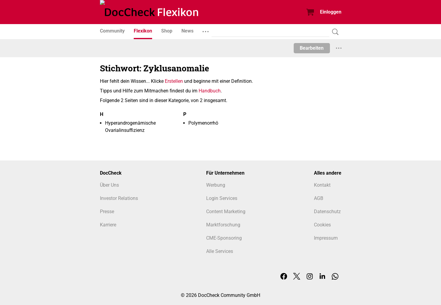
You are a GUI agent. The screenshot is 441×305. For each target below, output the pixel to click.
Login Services (221, 198)
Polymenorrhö (203, 123)
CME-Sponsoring (224, 238)
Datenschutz (327, 211)
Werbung (215, 185)
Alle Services (219, 251)
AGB (318, 198)
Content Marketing (225, 211)
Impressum (326, 238)
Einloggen (330, 12)
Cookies (322, 225)
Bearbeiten (312, 48)
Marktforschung (223, 225)
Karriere (108, 225)
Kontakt (322, 185)
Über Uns (109, 185)
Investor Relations (119, 198)
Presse (107, 211)
